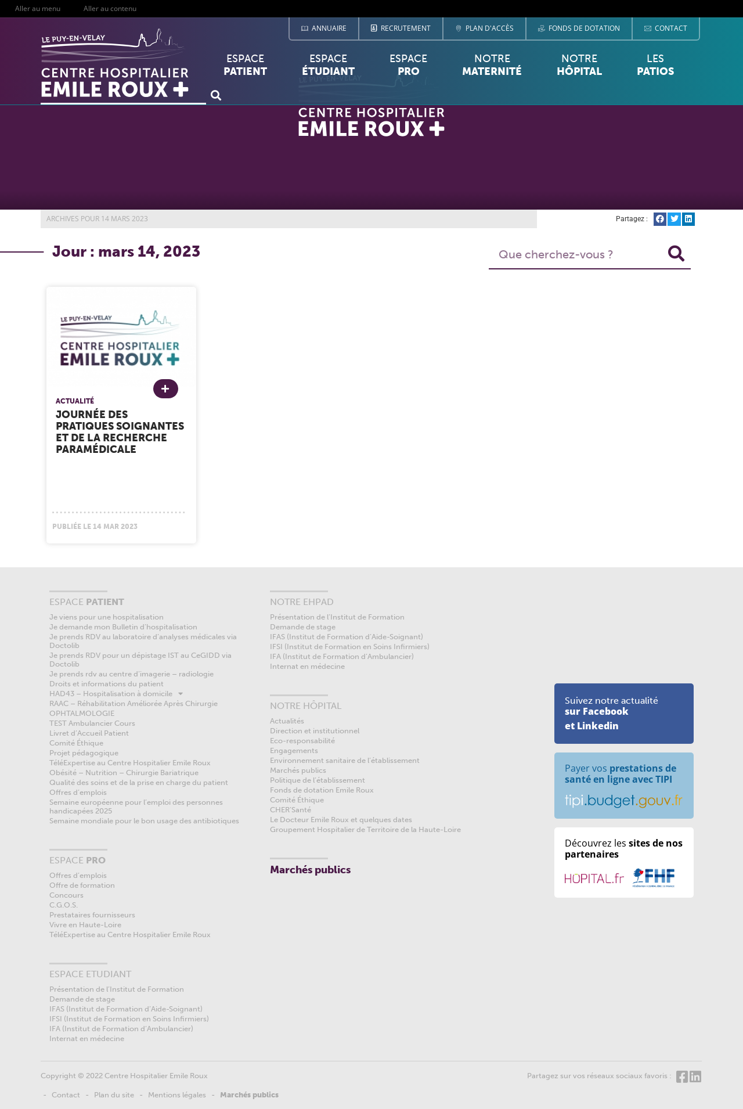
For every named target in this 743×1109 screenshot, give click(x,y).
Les (655, 68)
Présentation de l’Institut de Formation (116, 989)
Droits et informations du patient (106, 683)
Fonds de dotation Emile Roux (322, 790)
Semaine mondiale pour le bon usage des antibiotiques (144, 820)
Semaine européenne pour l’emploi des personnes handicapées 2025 (136, 806)
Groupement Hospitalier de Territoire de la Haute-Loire (365, 829)
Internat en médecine (86, 1038)
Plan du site (114, 1094)
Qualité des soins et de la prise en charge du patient (138, 782)
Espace (245, 68)
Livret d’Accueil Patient (89, 733)
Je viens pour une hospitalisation (106, 617)
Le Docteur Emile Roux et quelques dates (341, 819)
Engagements (294, 750)
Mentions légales (177, 1094)
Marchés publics (298, 770)
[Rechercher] (676, 254)
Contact (66, 1094)
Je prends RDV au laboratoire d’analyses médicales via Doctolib (143, 641)
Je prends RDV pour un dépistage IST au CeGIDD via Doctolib (140, 659)
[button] (215, 95)
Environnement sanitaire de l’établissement (345, 760)
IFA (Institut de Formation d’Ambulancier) (121, 1028)
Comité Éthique (76, 743)
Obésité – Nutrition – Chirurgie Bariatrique (124, 772)
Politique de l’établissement (317, 780)
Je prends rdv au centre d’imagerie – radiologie (131, 673)
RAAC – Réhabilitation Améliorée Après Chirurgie (133, 703)
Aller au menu (37, 8)
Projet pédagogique (83, 752)
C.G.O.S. (63, 905)
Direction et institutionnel (314, 730)
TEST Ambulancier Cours (92, 723)
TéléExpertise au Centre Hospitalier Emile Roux (130, 762)
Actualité (75, 401)
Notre (492, 65)
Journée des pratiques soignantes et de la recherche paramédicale (120, 432)
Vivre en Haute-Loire (85, 924)
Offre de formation (82, 885)
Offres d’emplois (78, 792)
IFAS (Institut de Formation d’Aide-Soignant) (126, 1008)
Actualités (287, 720)
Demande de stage (82, 999)
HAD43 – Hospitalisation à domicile (116, 693)
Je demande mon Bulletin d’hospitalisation (123, 626)
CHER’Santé (290, 809)
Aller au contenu (110, 8)
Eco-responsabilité (302, 740)
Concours (66, 895)
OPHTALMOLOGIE (81, 713)
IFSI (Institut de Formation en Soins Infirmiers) (129, 1018)
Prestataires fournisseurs (92, 914)
